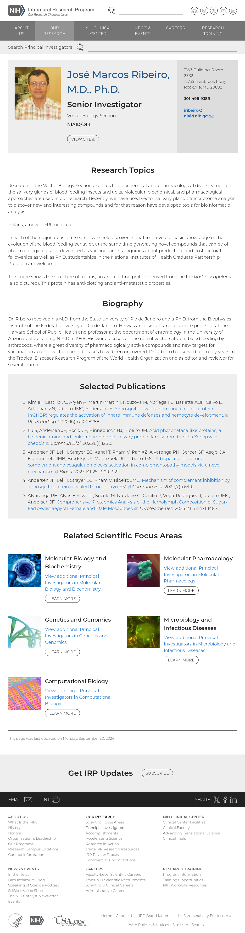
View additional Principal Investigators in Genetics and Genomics (76, 636)
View (85, 139)
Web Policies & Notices (149, 925)
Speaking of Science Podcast (33, 885)
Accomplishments (102, 833)
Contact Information (26, 854)
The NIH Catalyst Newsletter (33, 896)
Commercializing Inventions (111, 860)
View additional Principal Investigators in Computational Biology (78, 697)
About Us (21, 31)
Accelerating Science (104, 838)
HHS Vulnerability (204, 915)
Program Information (182, 874)
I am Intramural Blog (26, 880)
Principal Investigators (105, 827)
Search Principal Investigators (40, 47)
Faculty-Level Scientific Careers (113, 874)
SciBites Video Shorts (26, 890)
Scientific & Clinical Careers (110, 885)
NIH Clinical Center (98, 31)
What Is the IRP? (23, 822)
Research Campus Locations (33, 849)
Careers (175, 28)
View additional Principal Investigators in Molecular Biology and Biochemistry (73, 582)
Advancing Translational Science (191, 833)
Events (14, 901)
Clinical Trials (174, 838)
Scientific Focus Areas (105, 822)
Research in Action (102, 844)
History (14, 827)
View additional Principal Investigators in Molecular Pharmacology (191, 574)
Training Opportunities (183, 880)
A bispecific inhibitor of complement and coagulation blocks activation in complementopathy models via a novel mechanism (124, 465)
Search (198, 925)
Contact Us (125, 915)
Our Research (54, 31)
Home (106, 915)
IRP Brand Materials (156, 915)
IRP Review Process (103, 854)
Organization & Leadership (32, 838)
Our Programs (20, 844)
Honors (14, 833)
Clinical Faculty (176, 827)
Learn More (62, 598)
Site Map (180, 925)
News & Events (143, 31)
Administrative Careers (106, 890)
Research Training (213, 31)
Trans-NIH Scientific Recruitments (115, 880)
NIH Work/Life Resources (185, 885)
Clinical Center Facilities (184, 822)
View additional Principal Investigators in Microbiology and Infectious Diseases (199, 644)
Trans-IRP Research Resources (112, 849)
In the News (18, 874)
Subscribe (157, 773)
